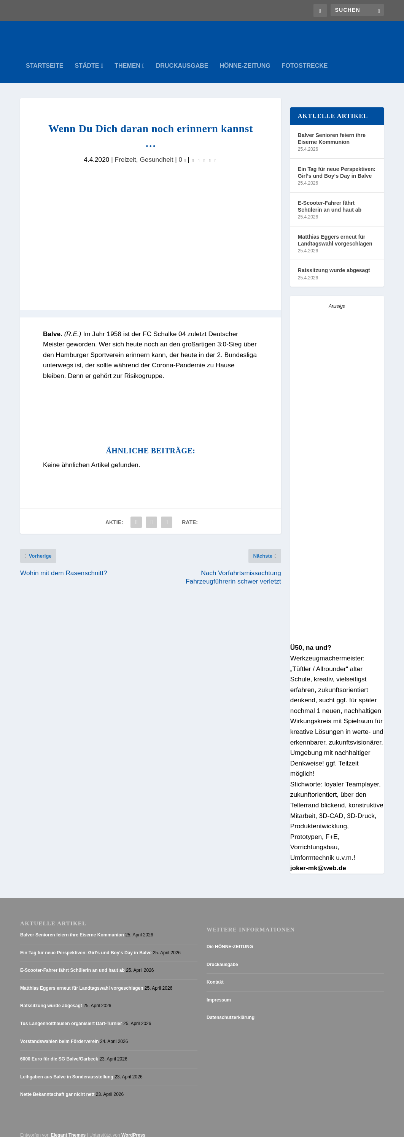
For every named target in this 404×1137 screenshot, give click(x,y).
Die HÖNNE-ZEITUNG (230, 939)
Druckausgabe (182, 58)
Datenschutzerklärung (230, 1010)
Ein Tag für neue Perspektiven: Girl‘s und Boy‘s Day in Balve (336, 164)
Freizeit (125, 152)
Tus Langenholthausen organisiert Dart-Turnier (71, 1016)
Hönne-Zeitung (245, 58)
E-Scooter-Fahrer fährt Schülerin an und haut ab (329, 198)
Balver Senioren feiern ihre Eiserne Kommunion (332, 130)
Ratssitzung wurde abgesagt (334, 263)
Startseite (44, 58)
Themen (127, 58)
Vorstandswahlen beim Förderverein (59, 1034)
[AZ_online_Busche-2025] (337, 534)
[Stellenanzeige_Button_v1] (337, 631)
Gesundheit (156, 152)
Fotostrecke (305, 58)
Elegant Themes (68, 1127)
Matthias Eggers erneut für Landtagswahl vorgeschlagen (335, 232)
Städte (87, 58)
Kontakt (215, 975)
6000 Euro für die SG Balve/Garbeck (59, 1051)
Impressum (219, 992)
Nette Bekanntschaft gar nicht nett (57, 1087)
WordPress (133, 1127)
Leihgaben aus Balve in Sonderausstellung (66, 1069)
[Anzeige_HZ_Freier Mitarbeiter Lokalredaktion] (337, 436)
